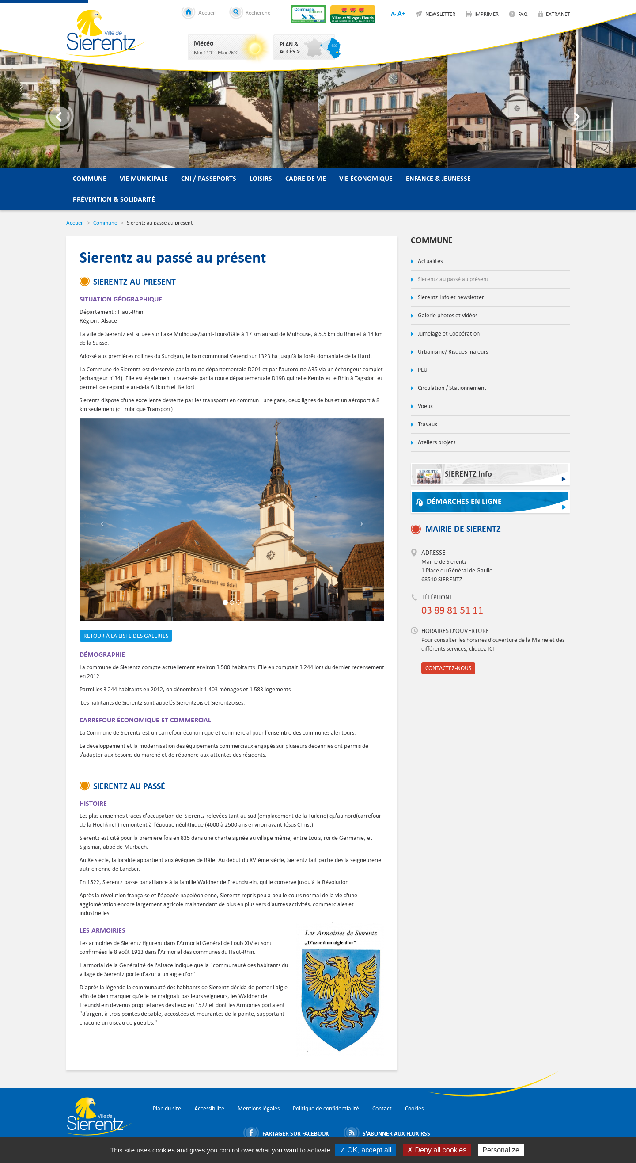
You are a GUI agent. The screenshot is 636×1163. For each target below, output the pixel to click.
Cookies (414, 1108)
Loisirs (261, 178)
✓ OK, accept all (365, 1150)
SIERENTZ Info (454, 476)
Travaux (426, 424)
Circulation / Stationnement (451, 388)
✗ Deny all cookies (436, 1150)
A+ (401, 13)
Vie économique (366, 178)
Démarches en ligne (464, 501)
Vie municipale (144, 178)
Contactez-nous (448, 668)
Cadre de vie (305, 178)
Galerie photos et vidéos (446, 315)
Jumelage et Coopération (448, 333)
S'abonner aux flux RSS (396, 1133)
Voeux (424, 406)
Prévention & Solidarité (114, 199)
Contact (382, 1108)
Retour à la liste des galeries (125, 636)
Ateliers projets (435, 442)
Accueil (207, 12)
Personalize (500, 1150)
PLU (422, 370)
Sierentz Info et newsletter (450, 297)
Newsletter (440, 13)
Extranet (558, 13)
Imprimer (486, 13)
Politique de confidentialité (326, 1108)
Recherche (258, 12)
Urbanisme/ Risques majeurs (452, 351)
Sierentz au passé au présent (452, 279)
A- (393, 14)
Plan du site (167, 1108)
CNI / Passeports (208, 178)
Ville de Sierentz (106, 33)
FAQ (523, 13)
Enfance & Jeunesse (438, 178)
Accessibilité (209, 1108)
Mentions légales (259, 1108)
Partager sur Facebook (295, 1133)
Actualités (429, 261)
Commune (89, 178)
